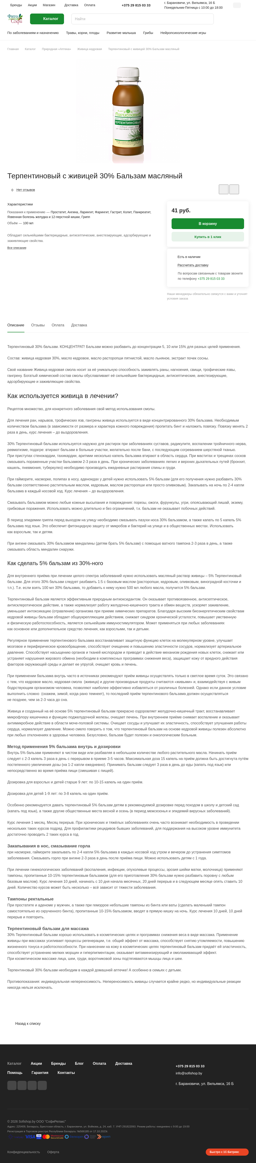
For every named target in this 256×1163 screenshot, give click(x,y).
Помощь (14, 1073)
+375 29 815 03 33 (136, 5)
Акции (36, 1063)
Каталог (14, 1063)
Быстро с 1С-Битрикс (224, 1152)
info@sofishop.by (189, 1073)
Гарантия (40, 1073)
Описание (15, 325)
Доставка (79, 325)
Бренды (58, 1063)
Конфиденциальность (23, 1152)
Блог (79, 1063)
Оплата (58, 325)
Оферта (53, 1152)
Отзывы (38, 325)
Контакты (66, 1073)
